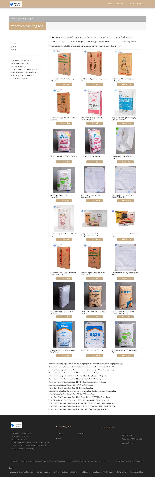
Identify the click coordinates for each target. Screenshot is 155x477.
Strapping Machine (43, 472)
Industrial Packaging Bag (57, 364)
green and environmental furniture (21, 472)
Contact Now (65, 84)
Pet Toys (56, 472)
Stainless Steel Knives (70, 472)
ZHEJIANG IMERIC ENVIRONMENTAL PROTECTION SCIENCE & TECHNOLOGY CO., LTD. (74, 461)
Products (130, 3)
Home (110, 3)
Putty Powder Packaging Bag (77, 364)
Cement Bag (71, 385)
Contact (140, 3)
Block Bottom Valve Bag (66, 373)
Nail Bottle (84, 472)
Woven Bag (52, 367)
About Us (119, 3)
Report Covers (122, 472)
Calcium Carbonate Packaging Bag (79, 370)
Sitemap (131, 461)
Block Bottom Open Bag (66, 388)
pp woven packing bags (26, 19)
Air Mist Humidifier (137, 472)
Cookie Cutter (108, 472)
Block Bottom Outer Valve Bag (68, 367)
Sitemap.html (139, 461)
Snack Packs (96, 472)
